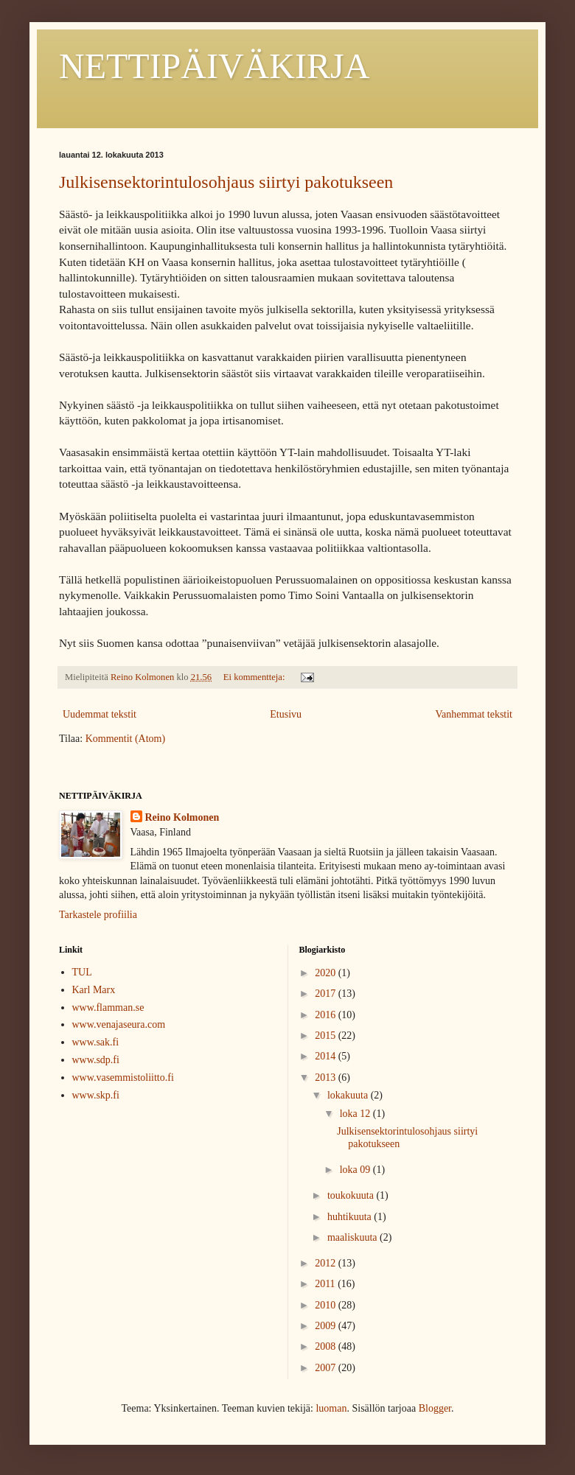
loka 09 (356, 1169)
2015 (326, 1035)
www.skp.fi (95, 1095)
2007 (326, 1367)
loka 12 (356, 1113)
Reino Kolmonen (182, 817)
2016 (326, 1014)
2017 (326, 993)
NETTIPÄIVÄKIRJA (214, 65)
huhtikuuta (350, 1216)
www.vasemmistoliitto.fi (123, 1077)
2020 (326, 972)
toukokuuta (352, 1195)
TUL (82, 972)
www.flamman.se (108, 1007)
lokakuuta (349, 1095)
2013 (326, 1077)
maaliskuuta (353, 1237)
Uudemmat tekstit (99, 714)
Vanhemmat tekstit (473, 714)
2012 (326, 1263)
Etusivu (286, 714)
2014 (326, 1056)
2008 (326, 1346)
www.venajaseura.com (119, 1024)
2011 (326, 1283)
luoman (331, 1408)
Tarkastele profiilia (98, 914)
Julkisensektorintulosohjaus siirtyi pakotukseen (226, 182)
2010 (326, 1305)
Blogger (435, 1408)
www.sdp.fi (95, 1059)
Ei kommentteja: (255, 677)
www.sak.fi (95, 1042)
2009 (326, 1325)
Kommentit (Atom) (126, 738)
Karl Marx (94, 989)
